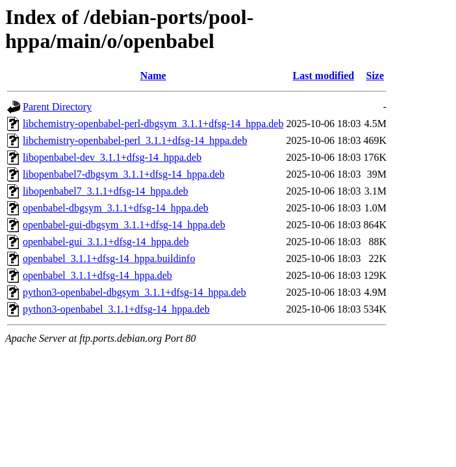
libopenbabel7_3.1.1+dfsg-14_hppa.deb (105, 191)
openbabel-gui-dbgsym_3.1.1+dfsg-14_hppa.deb (124, 224)
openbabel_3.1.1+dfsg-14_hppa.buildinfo (109, 258)
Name (153, 75)
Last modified (324, 75)
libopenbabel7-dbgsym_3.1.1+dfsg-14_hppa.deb (124, 174)
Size (375, 75)
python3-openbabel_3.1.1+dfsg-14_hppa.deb (116, 309)
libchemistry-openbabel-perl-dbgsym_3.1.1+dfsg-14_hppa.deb (153, 123)
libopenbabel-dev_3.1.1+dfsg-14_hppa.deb (112, 157)
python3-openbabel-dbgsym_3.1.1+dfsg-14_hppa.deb (134, 292)
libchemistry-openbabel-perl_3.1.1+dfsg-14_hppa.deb (135, 140)
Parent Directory (57, 106)
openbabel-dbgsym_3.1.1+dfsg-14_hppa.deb (116, 207)
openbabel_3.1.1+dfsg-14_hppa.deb (97, 275)
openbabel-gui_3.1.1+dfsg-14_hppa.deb (106, 241)
